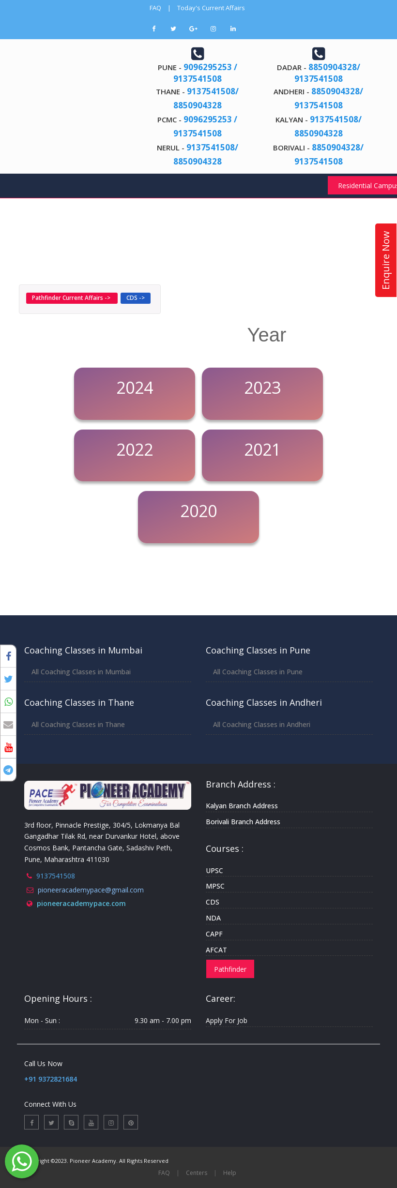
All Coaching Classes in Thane (78, 724)
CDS (212, 901)
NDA (213, 917)
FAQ (155, 7)
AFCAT (216, 949)
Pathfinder (230, 969)
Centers (196, 1173)
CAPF (214, 933)
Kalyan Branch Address (242, 805)
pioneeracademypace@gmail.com (91, 889)
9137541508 (55, 875)
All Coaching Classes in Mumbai (81, 671)
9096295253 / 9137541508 (205, 72)
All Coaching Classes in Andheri (261, 724)
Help (229, 1173)
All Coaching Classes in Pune (258, 671)
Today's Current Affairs (211, 7)
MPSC (215, 886)
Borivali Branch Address (243, 821)
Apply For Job (226, 1020)
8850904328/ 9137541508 (327, 72)
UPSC (214, 870)
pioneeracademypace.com (81, 903)
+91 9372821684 (50, 1079)
